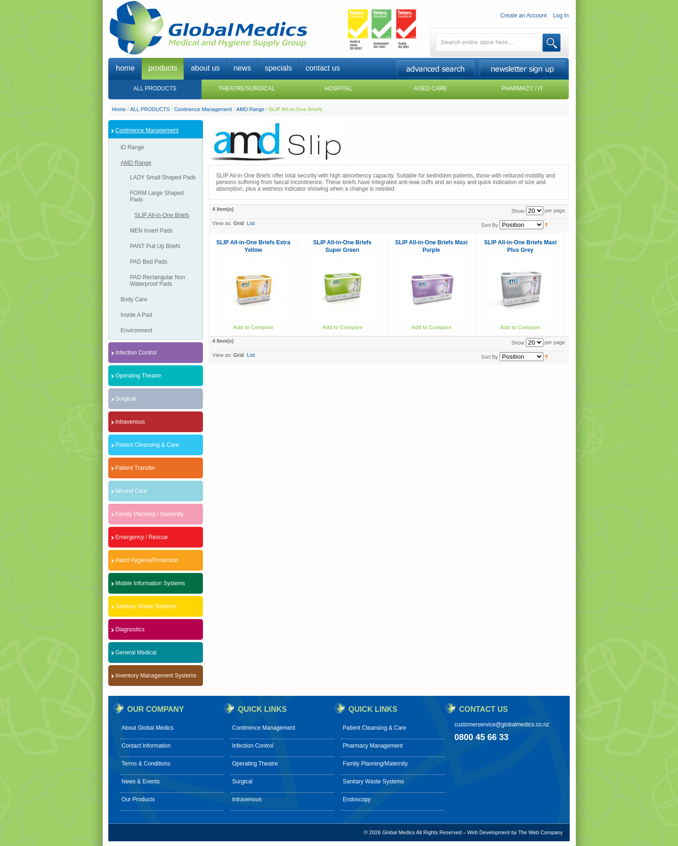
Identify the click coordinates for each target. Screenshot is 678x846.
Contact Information (146, 745)
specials (278, 68)
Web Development (489, 832)
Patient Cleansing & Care (374, 728)
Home (119, 109)
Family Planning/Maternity (375, 763)
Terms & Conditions (145, 763)
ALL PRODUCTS (150, 109)
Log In (561, 15)
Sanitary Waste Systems (373, 781)
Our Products (138, 799)
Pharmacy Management (373, 745)
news (242, 68)
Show (518, 211)
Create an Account (523, 15)
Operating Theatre (255, 763)
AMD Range (251, 109)
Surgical (242, 781)
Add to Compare (253, 327)
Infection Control (252, 745)
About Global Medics (147, 728)
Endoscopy (357, 799)
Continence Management (203, 109)
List (251, 223)
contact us (323, 68)
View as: (222, 223)
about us (205, 68)
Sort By (489, 225)
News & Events (140, 781)
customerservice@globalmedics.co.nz (501, 724)
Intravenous (247, 799)
